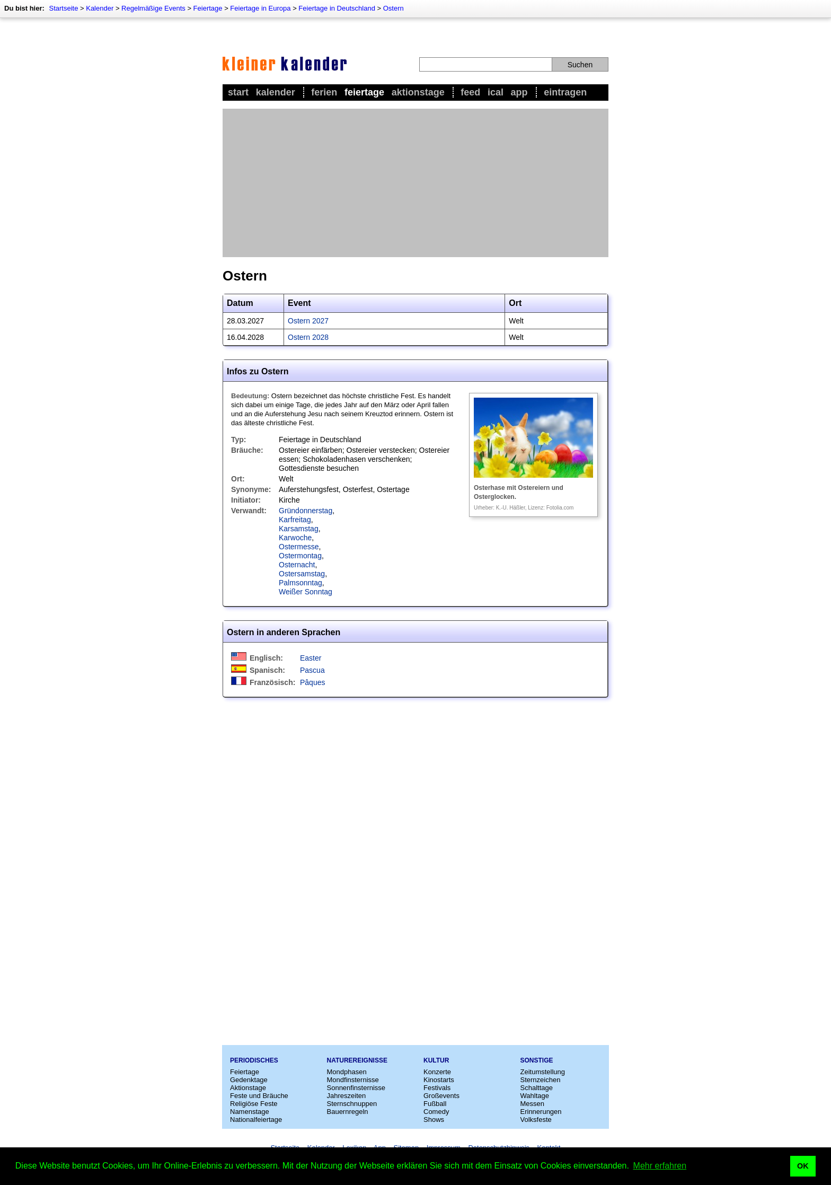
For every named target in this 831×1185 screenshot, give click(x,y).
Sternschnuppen (352, 1104)
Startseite (63, 8)
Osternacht (297, 564)
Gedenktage (249, 1080)
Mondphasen (347, 1072)
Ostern (393, 8)
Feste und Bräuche (259, 1096)
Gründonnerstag (305, 510)
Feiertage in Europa (260, 8)
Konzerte (437, 1072)
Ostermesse (299, 546)
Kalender (99, 8)
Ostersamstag (302, 573)
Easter (310, 658)
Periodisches (254, 1060)
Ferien (324, 92)
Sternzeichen (540, 1080)
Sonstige (536, 1060)
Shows (433, 1119)
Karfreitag (295, 519)
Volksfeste (536, 1119)
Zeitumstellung (542, 1072)
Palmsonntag (300, 582)
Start (238, 92)
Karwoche (295, 537)
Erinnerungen (541, 1112)
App (519, 92)
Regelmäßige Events (153, 8)
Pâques (312, 682)
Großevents (441, 1096)
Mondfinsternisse (353, 1080)
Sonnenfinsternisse (356, 1088)
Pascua (312, 670)
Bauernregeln (347, 1112)
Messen (532, 1104)
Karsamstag (299, 528)
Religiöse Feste (254, 1104)
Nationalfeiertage (256, 1119)
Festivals (436, 1088)
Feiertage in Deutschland (336, 8)
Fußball (434, 1104)
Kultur (436, 1060)
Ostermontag (300, 555)
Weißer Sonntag (305, 591)
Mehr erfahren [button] (660, 1165)
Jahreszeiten (346, 1096)
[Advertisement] (415, 183)
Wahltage (534, 1096)
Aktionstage (418, 92)
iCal (495, 92)
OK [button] (803, 1166)
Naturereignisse (357, 1060)
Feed (470, 92)
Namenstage (249, 1112)
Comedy (436, 1112)
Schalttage (536, 1088)
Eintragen (565, 92)
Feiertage (208, 8)
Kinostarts (438, 1080)
